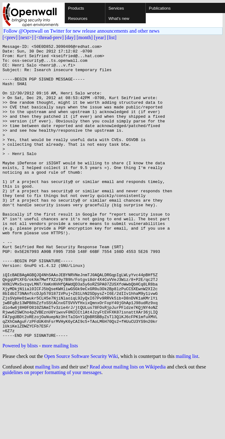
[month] (85, 37)
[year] (100, 37)
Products (76, 8)
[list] (111, 37)
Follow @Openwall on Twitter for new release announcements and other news (81, 31)
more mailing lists (60, 404)
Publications (160, 8)
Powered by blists (20, 404)
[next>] (26, 37)
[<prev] (9, 37)
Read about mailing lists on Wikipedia (128, 425)
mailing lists (47, 425)
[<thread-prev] (48, 37)
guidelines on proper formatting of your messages (51, 431)
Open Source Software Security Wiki (81, 415)
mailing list (187, 415)
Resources (77, 18)
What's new (118, 18)
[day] (70, 37)
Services (116, 8)
